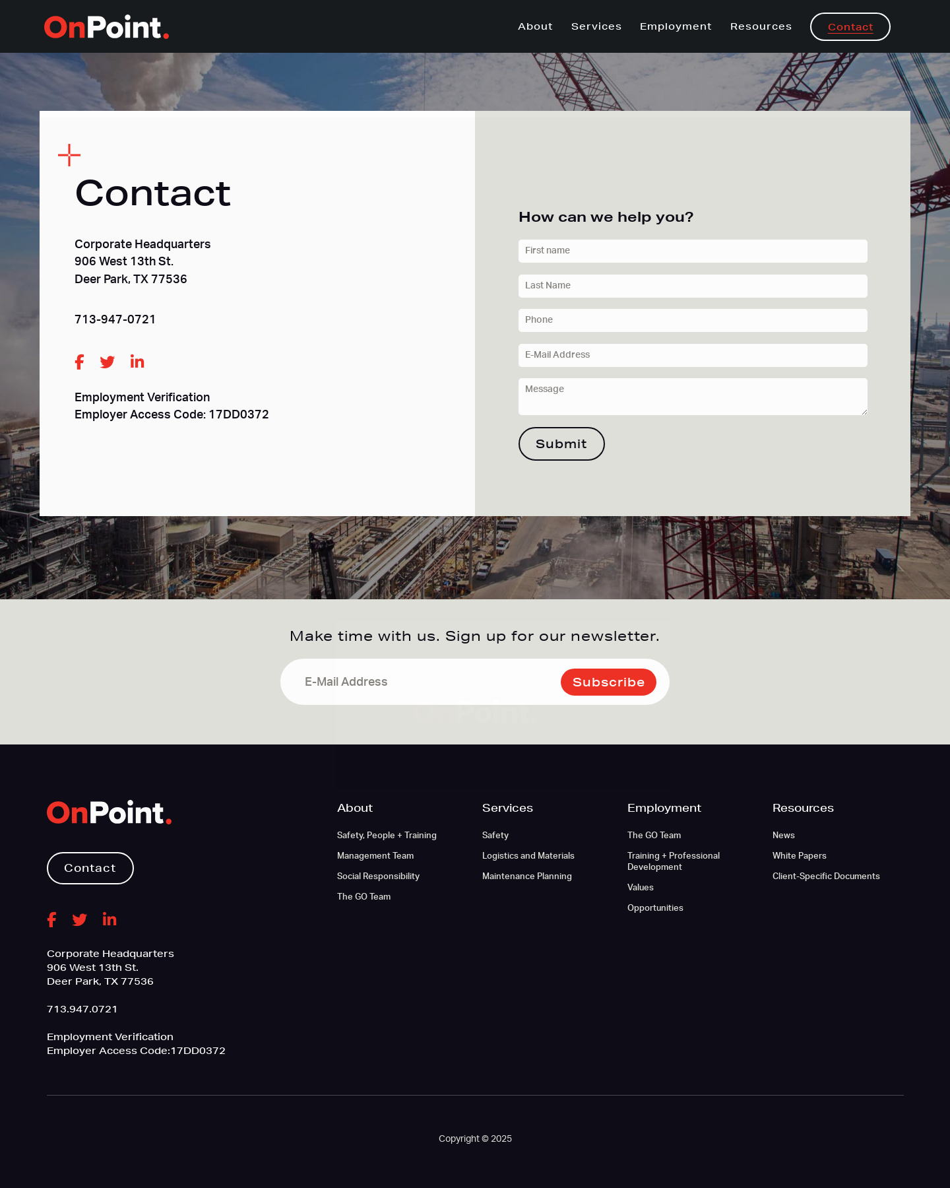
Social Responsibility (378, 877)
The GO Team (364, 897)
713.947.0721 (82, 1009)
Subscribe (609, 682)
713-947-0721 (115, 319)
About (535, 26)
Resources (761, 26)
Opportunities (655, 908)
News (784, 836)
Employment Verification (142, 397)
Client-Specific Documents (826, 877)
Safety (495, 836)
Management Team (375, 856)
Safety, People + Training (387, 836)
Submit (561, 443)
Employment (676, 26)
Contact (850, 26)
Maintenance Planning (527, 877)
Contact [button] (90, 867)
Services (596, 26)
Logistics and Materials (528, 856)
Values (640, 888)
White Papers (800, 856)
